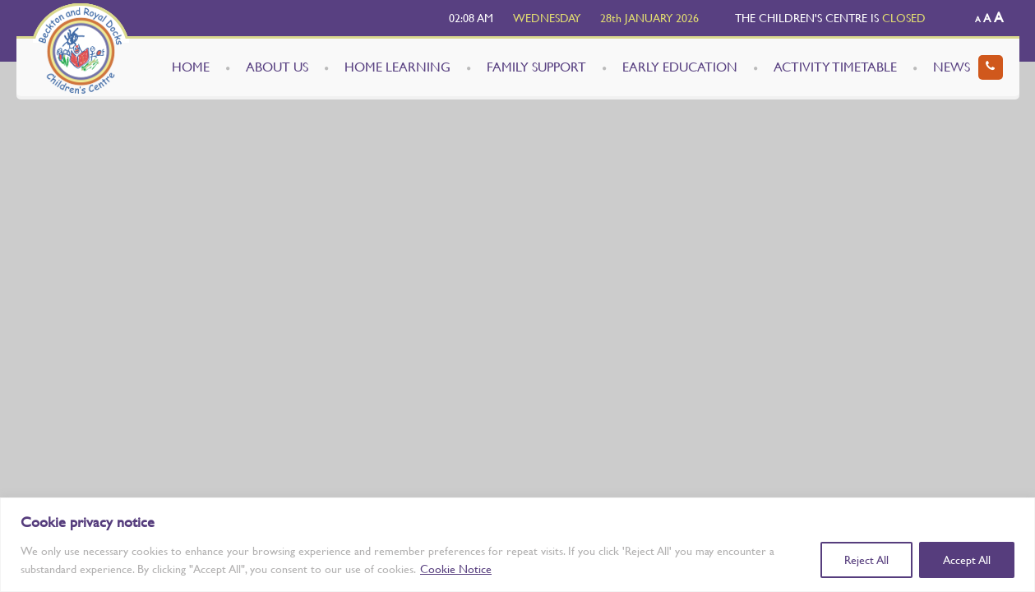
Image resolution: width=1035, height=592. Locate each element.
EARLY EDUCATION (679, 67)
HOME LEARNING (397, 67)
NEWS (951, 67)
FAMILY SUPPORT (536, 67)
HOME (191, 67)
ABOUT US (277, 67)
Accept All (967, 560)
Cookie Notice (456, 569)
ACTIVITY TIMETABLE (835, 67)
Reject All (866, 560)
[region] (517, 544)
